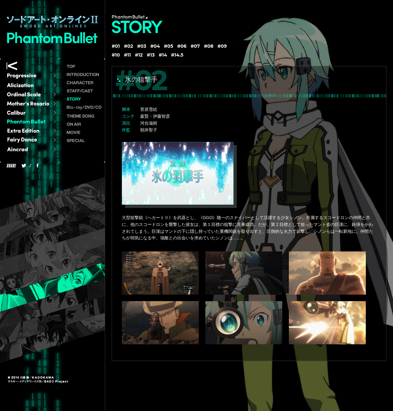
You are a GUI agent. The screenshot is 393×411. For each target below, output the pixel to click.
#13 (151, 55)
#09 (222, 46)
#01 (116, 46)
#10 (116, 55)
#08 (209, 46)
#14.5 (177, 55)
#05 (168, 46)
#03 (141, 46)
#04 (155, 46)
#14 (163, 55)
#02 (128, 46)
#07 (195, 46)
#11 (127, 55)
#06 (182, 46)
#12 (139, 55)
